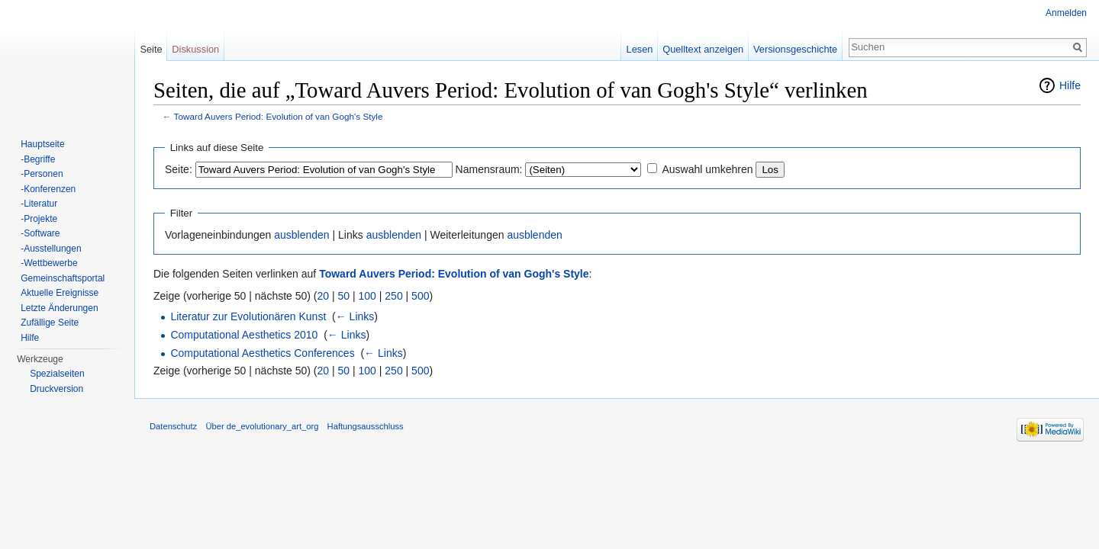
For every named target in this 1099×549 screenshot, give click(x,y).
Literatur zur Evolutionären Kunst (248, 316)
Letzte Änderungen (59, 308)
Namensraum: (489, 169)
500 (420, 296)
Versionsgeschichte (795, 49)
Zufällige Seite (50, 322)
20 (323, 296)
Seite (151, 49)
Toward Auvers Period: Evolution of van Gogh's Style (278, 116)
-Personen (42, 174)
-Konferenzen (48, 189)
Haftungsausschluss (365, 426)
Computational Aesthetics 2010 (243, 335)
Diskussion (195, 49)
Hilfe (1070, 85)
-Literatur (39, 203)
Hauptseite (42, 144)
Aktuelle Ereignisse (59, 292)
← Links (355, 316)
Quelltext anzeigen (702, 49)
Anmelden (1066, 13)
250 (393, 296)
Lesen (640, 49)
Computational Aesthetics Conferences (262, 353)
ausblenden (301, 235)
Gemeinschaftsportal (63, 278)
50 (344, 296)
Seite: (178, 169)
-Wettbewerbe (49, 263)
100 (367, 296)
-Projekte (39, 219)
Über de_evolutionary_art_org (261, 426)
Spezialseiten (57, 373)
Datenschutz (173, 426)
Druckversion (56, 389)
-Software (40, 233)
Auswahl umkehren (707, 169)
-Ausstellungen (51, 248)
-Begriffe (38, 159)
